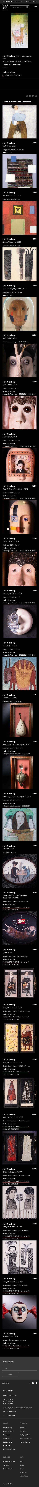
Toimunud (23, 1431)
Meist (22, 1469)
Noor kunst (6, 1435)
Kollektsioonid (7, 1442)
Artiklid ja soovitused (9, 1449)
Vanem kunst (7, 1438)
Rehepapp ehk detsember (11, 754)
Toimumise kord (25, 1442)
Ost (21, 1461)
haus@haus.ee (33, 1)
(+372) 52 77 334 (17, 1)
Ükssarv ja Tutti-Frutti (9, 394)
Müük (22, 1465)
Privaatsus (23, 1472)
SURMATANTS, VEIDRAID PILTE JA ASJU (15, 907)
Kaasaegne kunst (8, 1431)
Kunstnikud (6, 1446)
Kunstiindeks (24, 1476)
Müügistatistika (25, 1435)
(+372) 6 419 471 (8, 1)
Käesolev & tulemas (9, 1461)
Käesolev (23, 1428)
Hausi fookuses (7, 1428)
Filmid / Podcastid (25, 1438)
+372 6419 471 (11, 1415)
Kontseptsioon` (8, 1469)
